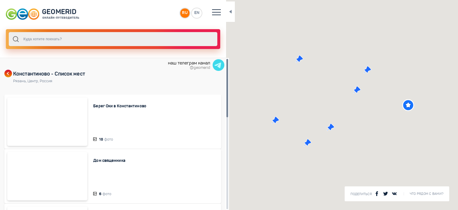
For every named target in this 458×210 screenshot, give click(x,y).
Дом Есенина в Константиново (114, 205)
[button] (397, 105)
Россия (46, 81)
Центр (33, 81)
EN (175, 12)
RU (162, 12)
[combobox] (102, 39)
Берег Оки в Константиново (111, 105)
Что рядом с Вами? (426, 193)
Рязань (20, 81)
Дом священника (101, 155)
